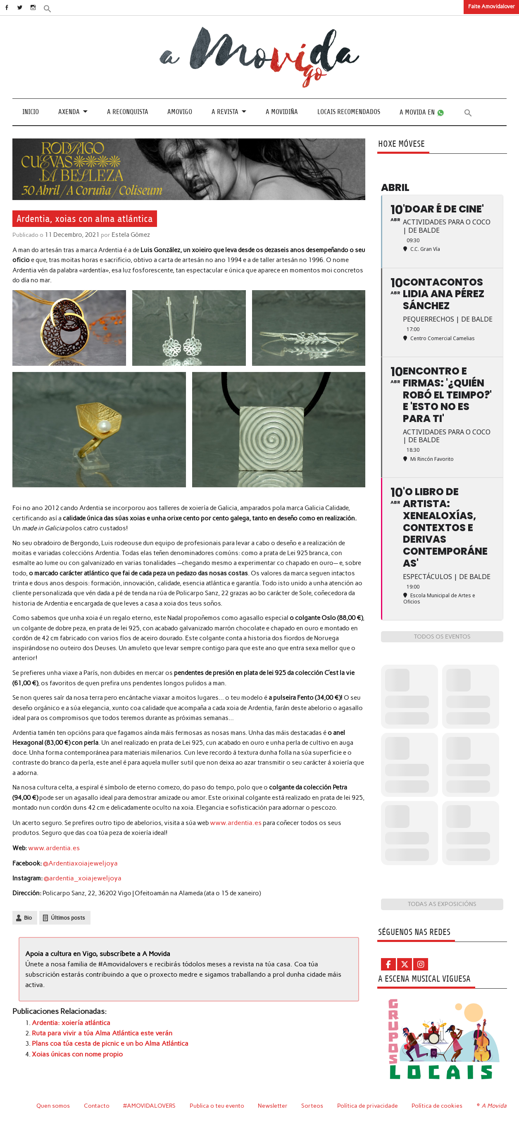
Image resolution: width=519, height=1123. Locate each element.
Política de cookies (438, 1105)
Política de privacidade (368, 1105)
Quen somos (53, 1105)
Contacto (97, 1105)
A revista (225, 112)
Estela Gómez (128, 234)
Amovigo (179, 112)
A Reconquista (127, 112)
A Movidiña (282, 112)
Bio (28, 916)
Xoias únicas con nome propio (75, 1049)
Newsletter (274, 1105)
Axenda (69, 112)
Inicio (30, 112)
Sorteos (313, 1105)
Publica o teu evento (217, 1105)
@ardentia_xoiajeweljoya (79, 876)
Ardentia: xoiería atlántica (68, 1019)
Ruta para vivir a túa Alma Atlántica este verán (97, 1029)
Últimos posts (68, 916)
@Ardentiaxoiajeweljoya (77, 861)
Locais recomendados (348, 112)
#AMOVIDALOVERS (150, 1105)
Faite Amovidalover (491, 6)
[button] (57, 8)
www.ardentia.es (233, 822)
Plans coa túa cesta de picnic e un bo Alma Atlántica (105, 1039)
